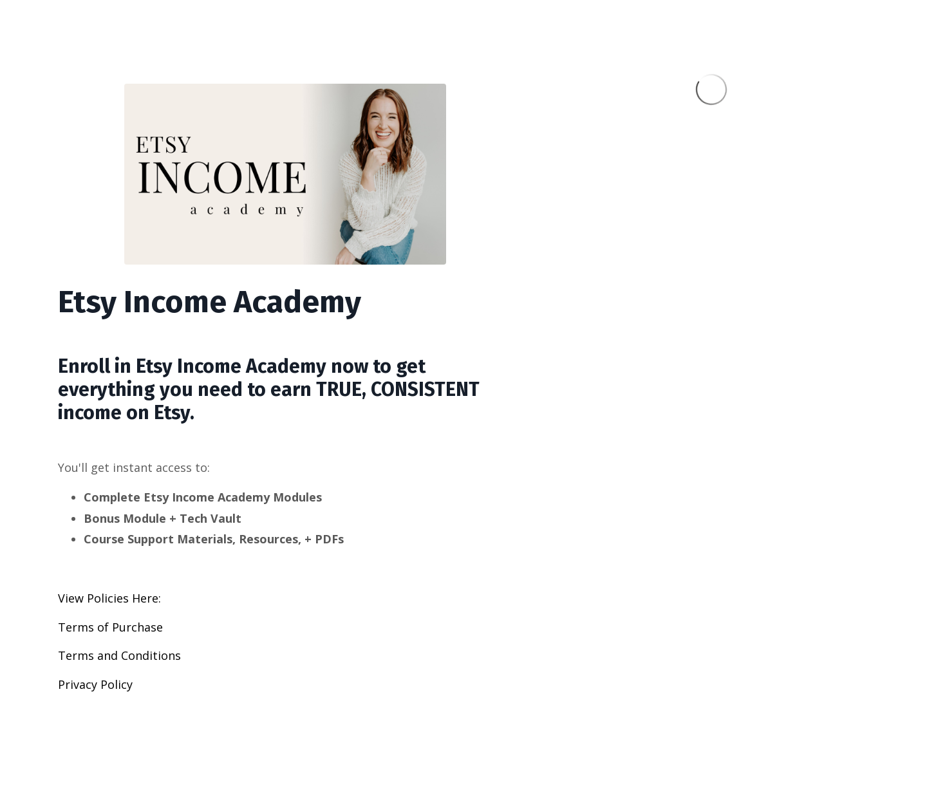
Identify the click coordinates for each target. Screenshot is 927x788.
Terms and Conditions (119, 655)
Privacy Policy (95, 684)
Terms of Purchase (110, 627)
